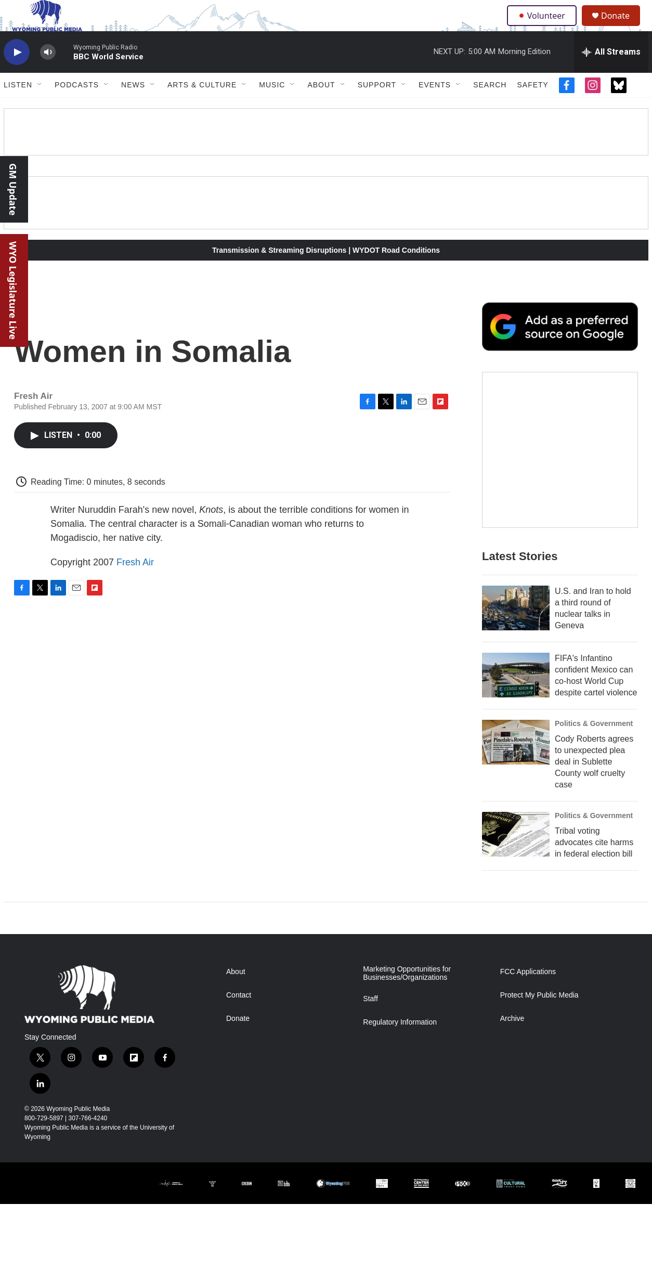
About (321, 108)
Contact (238, 1060)
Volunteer (544, 27)
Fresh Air (135, 585)
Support (377, 108)
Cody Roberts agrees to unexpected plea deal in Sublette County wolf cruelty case (594, 806)
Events (435, 108)
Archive (512, 1083)
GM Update (13, 189)
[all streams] (611, 75)
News (133, 108)
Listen (18, 108)
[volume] (48, 75)
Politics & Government (594, 767)
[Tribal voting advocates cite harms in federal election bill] (516, 878)
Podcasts (77, 108)
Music (272, 108)
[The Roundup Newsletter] (560, 494)
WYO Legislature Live (13, 290)
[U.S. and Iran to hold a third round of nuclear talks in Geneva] (516, 652)
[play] (16, 76)
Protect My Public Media (539, 1060)
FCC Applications (528, 1037)
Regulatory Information (400, 1087)
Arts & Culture (202, 108)
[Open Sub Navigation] (40, 108)
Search (489, 108)
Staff (370, 1064)
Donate (622, 27)
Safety (532, 108)
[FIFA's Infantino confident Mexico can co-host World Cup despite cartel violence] (516, 719)
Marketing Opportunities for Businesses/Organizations (407, 1038)
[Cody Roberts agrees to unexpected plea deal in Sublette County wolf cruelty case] (516, 786)
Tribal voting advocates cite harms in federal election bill (594, 886)
